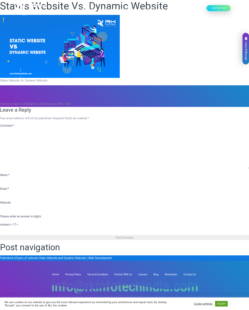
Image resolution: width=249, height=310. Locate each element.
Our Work (174, 9)
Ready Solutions (154, 9)
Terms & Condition (97, 274)
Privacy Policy (73, 274)
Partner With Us (123, 274)
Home (74, 9)
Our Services (108, 9)
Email (4, 189)
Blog (156, 274)
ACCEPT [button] (221, 303)
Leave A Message (246, 48)
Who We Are (88, 9)
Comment (7, 125)
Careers (142, 274)
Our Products (130, 9)
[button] (115, 9)
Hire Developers (194, 9)
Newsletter (171, 274)
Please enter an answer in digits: (20, 216)
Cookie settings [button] (203, 303)
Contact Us (218, 8)
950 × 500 (64, 104)
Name (4, 175)
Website (5, 202)
